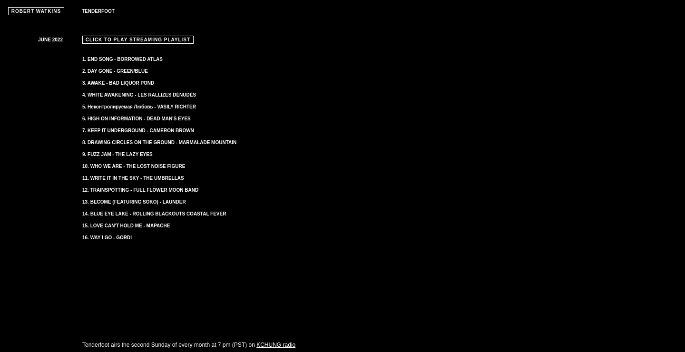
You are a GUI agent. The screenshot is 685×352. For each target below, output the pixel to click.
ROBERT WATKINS (36, 11)
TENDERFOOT (98, 11)
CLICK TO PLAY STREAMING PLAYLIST (138, 39)
